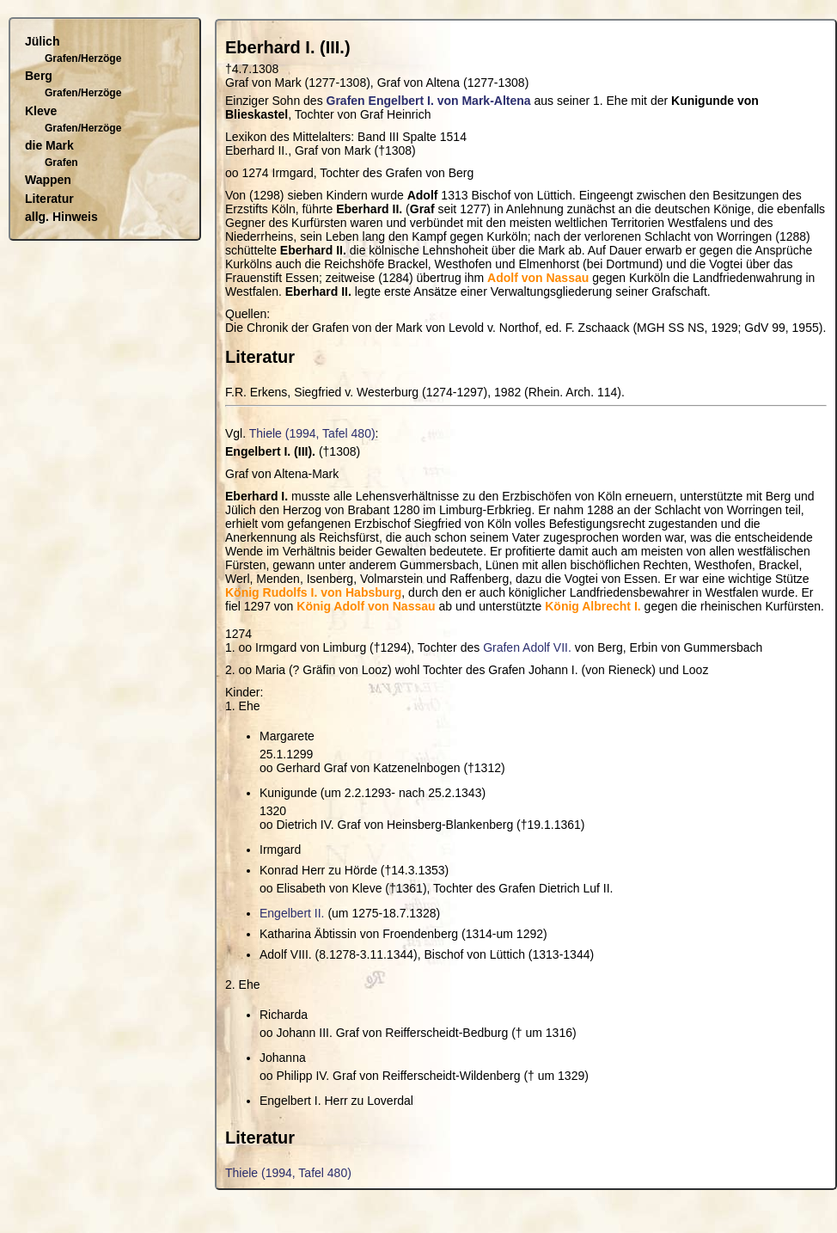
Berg (38, 76)
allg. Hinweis (61, 217)
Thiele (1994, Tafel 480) (312, 433)
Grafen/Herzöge (83, 58)
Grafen (61, 162)
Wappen (48, 180)
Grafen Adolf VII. (527, 647)
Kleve (41, 111)
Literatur (49, 199)
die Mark (49, 145)
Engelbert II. (292, 913)
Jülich (42, 41)
